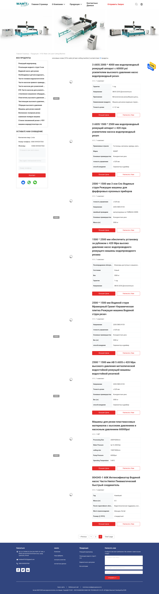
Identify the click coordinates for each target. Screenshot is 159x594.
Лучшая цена (103, 115)
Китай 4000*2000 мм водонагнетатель (44, 590)
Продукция (34, 54)
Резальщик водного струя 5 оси (31, 67)
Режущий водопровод (27, 63)
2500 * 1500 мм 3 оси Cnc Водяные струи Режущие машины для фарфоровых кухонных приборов (113, 187)
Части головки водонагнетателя (31, 79)
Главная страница (22, 54)
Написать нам (128, 115)
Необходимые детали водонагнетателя (32, 75)
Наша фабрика (58, 555)
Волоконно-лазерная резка (29, 113)
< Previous (83, 537)
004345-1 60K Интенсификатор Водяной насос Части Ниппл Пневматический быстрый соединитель (116, 481)
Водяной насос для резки (28, 71)
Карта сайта (61, 587)
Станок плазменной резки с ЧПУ (31, 120)
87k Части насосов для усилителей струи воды (32, 90)
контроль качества (59, 559)
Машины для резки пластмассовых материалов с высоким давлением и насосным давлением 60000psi (114, 425)
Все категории (84, 566)
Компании (57, 551)
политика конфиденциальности (92, 587)
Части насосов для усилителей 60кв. (32, 86)
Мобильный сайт (74, 587)
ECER (124, 590)
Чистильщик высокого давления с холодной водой (32, 101)
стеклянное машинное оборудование (32, 94)
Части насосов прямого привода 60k (32, 82)
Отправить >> (112, 577)
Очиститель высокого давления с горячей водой (32, 98)
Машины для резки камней (29, 109)
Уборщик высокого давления (30, 105)
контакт (32, 175)
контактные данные (60, 563)
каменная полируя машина (29, 117)
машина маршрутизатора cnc (30, 124)
